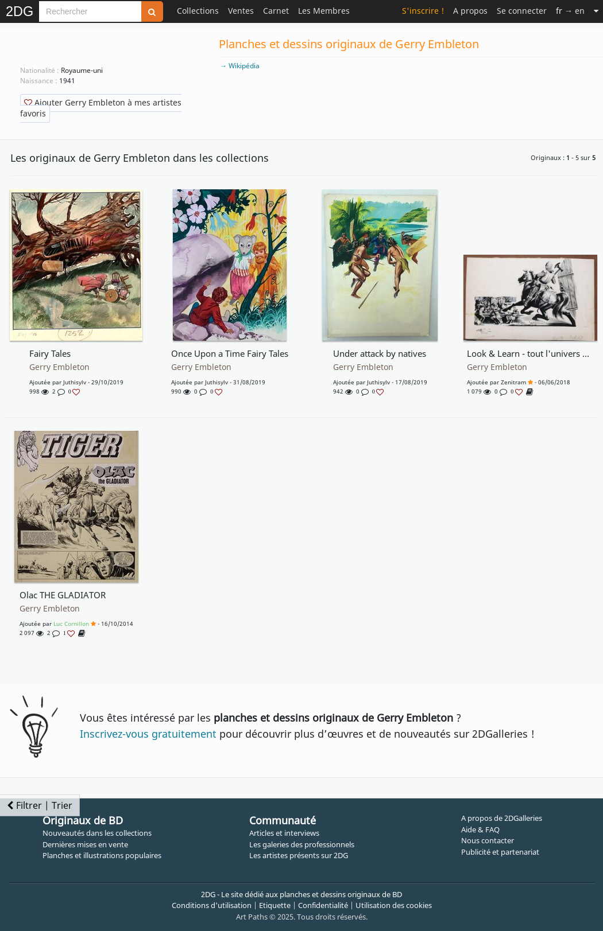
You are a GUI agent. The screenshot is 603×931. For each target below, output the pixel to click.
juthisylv (74, 382)
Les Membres (324, 10)
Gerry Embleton (59, 367)
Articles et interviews (284, 833)
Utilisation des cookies (393, 905)
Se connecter (522, 10)
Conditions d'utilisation (212, 905)
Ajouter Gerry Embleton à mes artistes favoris (100, 108)
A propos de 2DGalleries (501, 818)
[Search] (90, 11)
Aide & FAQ (480, 829)
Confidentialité (323, 905)
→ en (570, 10)
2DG (19, 11)
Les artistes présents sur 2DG (298, 855)
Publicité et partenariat (500, 852)
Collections (198, 10)
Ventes (241, 10)
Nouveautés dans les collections (97, 833)
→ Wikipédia (240, 66)
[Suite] (596, 10)
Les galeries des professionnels (301, 844)
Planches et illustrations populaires (101, 855)
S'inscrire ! (423, 10)
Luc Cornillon (71, 624)
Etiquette (275, 905)
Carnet (276, 10)
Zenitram (513, 382)
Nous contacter (487, 840)
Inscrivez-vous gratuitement (148, 734)
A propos (470, 10)
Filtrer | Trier (39, 805)
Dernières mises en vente (85, 844)
